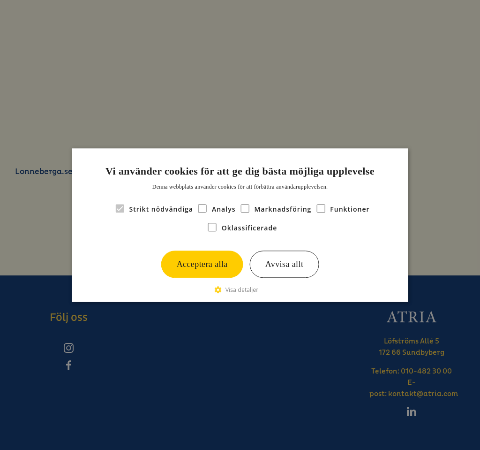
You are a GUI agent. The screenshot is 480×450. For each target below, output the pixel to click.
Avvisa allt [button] (284, 264)
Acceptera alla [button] (202, 264)
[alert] (240, 225)
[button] (239, 290)
